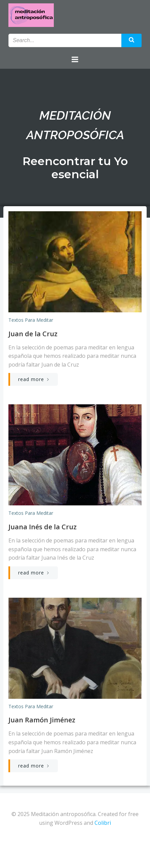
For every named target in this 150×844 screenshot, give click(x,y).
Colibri (103, 822)
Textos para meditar (30, 320)
